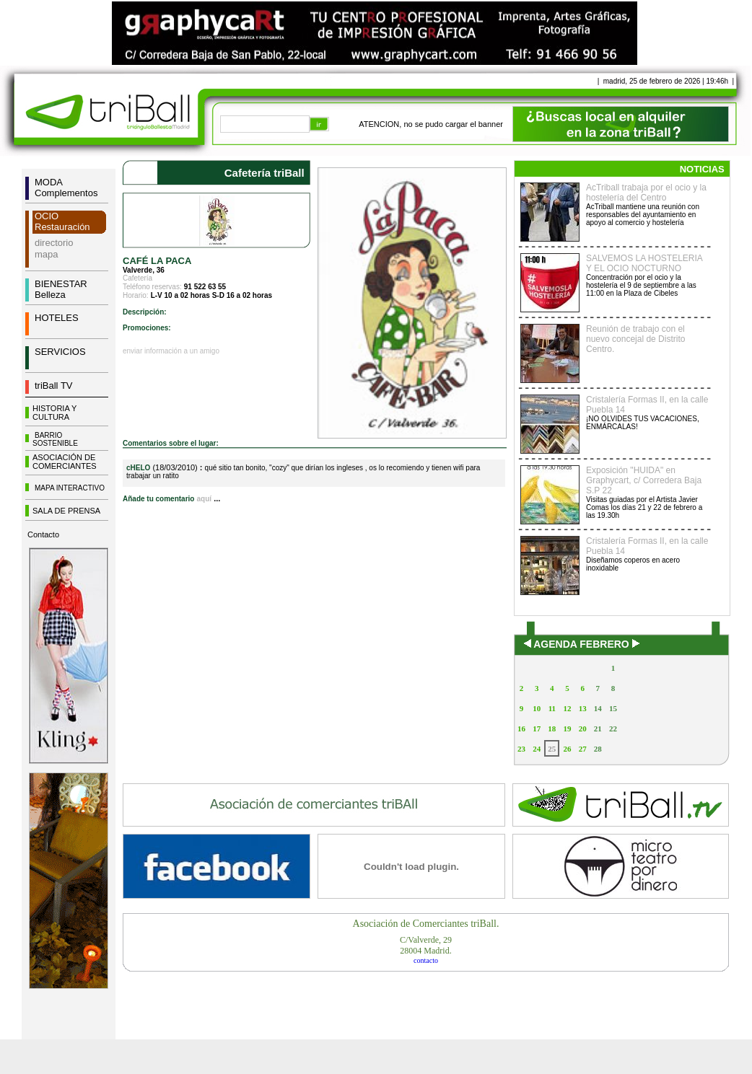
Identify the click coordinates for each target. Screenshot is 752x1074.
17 (537, 728)
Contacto (43, 534)
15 (613, 708)
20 (583, 728)
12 (567, 708)
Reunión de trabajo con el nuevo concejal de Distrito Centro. (635, 339)
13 (583, 708)
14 (598, 708)
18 (552, 728)
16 (521, 728)
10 (537, 708)
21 (598, 728)
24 (537, 748)
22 (613, 728)
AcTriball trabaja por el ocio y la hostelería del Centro (646, 192)
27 (583, 748)
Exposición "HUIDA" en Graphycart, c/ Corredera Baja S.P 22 (643, 480)
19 (567, 728)
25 (552, 748)
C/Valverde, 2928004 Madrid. (426, 945)
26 (567, 748)
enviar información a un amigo (171, 351)
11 (552, 708)
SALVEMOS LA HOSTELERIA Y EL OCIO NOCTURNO (644, 263)
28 (598, 748)
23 (521, 748)
